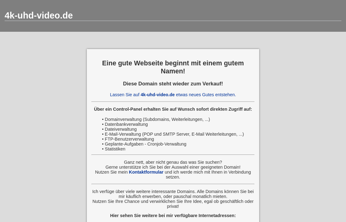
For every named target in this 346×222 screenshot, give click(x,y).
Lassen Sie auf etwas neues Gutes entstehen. (173, 94)
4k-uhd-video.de (39, 15)
